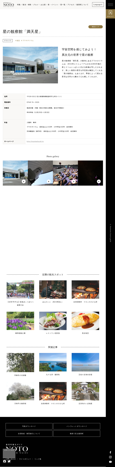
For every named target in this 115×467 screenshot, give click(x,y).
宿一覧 (62, 5)
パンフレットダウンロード (76, 426)
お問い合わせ (11, 459)
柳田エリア (95, 27)
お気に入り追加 (9, 450)
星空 (18, 40)
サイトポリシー (25, 459)
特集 (19, 5)
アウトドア (7, 40)
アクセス (70, 5)
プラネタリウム (28, 40)
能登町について (82, 5)
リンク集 (38, 459)
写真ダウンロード (29, 426)
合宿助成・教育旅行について (29, 434)
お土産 (43, 5)
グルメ (36, 5)
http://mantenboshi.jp (35, 141)
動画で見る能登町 (77, 434)
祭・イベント (53, 5)
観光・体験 (27, 5)
